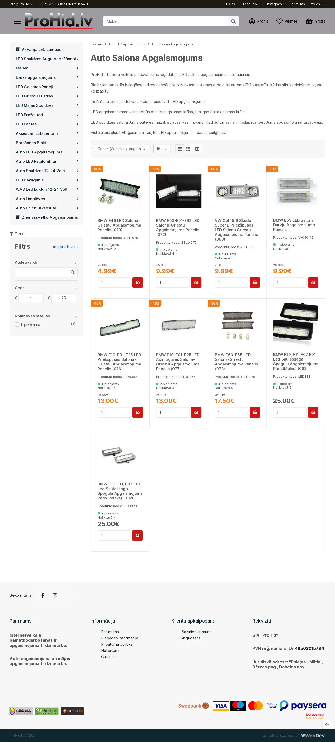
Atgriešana (191, 637)
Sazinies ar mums (197, 631)
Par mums (297, 4)
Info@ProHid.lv (21, 4)
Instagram (274, 4)
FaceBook (251, 4)
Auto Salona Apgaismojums (172, 44)
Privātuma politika (117, 644)
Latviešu (315, 4)
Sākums (97, 44)
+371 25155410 (51, 4)
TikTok (230, 4)
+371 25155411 (77, 4)
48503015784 (309, 648)
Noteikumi (110, 650)
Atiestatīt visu (65, 246)
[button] (317, 4)
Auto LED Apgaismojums (127, 44)
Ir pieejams (30, 324)
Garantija (109, 656)
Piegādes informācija (119, 637)
